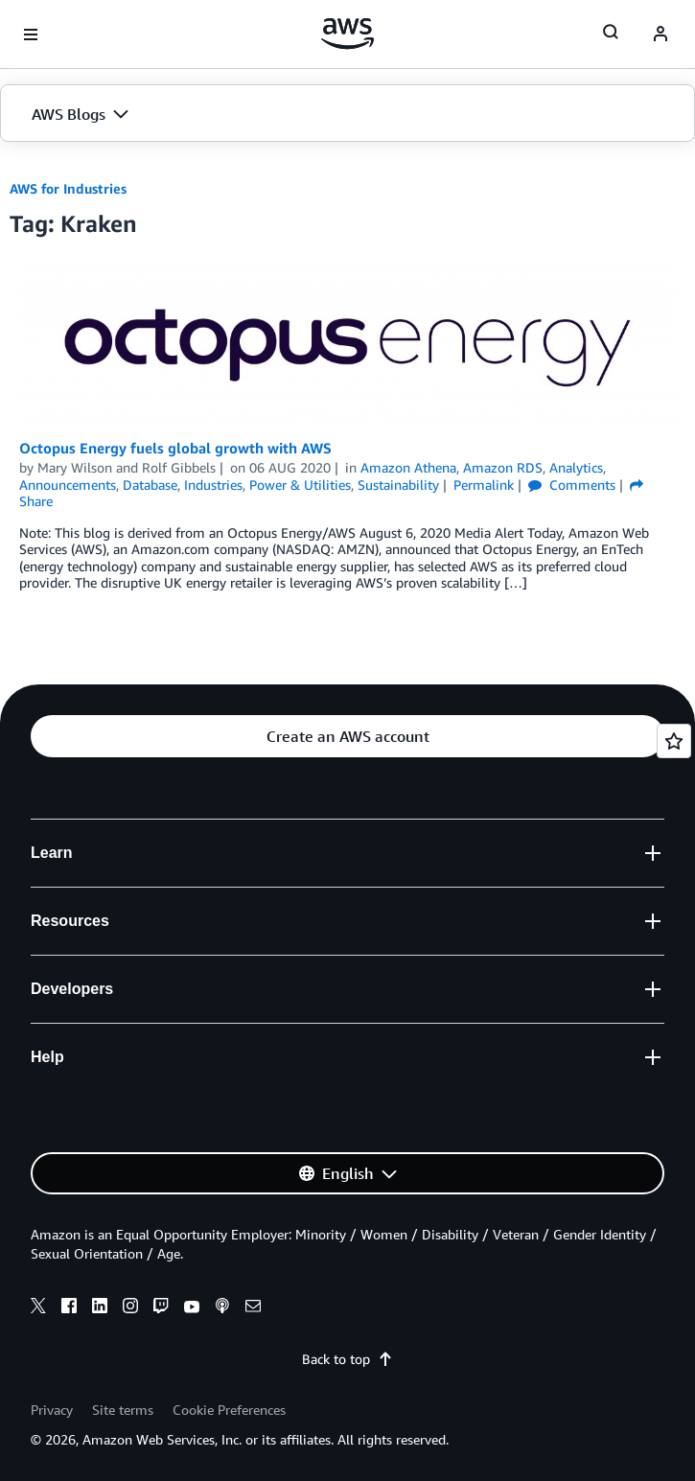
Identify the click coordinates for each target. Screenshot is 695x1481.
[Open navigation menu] (30, 34)
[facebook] (69, 1308)
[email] (253, 1308)
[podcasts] (222, 1308)
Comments (571, 484)
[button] (347, 114)
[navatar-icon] (660, 34)
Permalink (483, 484)
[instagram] (130, 1308)
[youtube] (191, 1308)
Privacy (52, 1409)
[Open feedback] (674, 741)
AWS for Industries (68, 188)
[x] (38, 1308)
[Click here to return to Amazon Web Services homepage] (347, 33)
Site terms (122, 1409)
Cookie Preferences (229, 1409)
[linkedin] (99, 1308)
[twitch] (161, 1308)
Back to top (347, 1359)
